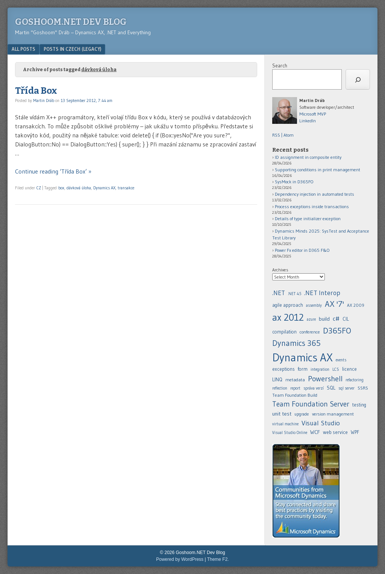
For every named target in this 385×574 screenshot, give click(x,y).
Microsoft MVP (312, 114)
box (61, 187)
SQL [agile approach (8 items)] (331, 388)
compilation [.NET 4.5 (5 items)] (284, 332)
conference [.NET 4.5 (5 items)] (310, 332)
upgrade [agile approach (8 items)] (301, 414)
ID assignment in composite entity (308, 157)
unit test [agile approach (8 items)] (281, 413)
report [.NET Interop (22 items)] (295, 388)
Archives (280, 270)
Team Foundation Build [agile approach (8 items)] (294, 395)
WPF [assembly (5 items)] (355, 432)
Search (279, 65)
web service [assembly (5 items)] (335, 432)
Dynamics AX (104, 187)
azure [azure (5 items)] (311, 319)
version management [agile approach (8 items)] (333, 414)
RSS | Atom (283, 135)
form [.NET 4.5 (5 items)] (303, 369)
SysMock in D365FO (294, 181)
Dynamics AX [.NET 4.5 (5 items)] (302, 357)
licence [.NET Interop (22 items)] (349, 369)
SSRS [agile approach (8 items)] (363, 388)
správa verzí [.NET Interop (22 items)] (313, 388)
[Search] (358, 79)
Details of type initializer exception (308, 218)
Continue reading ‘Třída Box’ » (53, 171)
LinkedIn (307, 120)
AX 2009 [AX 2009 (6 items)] (355, 305)
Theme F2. (218, 559)
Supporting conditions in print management (317, 169)
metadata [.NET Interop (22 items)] (295, 379)
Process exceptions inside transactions (312, 206)
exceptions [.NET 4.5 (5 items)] (283, 369)
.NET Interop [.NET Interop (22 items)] (322, 293)
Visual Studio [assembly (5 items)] (321, 423)
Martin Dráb (43, 100)
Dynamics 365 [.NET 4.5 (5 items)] (296, 343)
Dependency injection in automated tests (314, 194)
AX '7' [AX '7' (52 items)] (334, 304)
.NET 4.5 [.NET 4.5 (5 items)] (294, 293)
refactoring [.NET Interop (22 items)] (355, 380)
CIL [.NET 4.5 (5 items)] (346, 319)
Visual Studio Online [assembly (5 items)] (289, 432)
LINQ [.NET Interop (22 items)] (277, 379)
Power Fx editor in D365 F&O (302, 250)
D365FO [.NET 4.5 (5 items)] (337, 331)
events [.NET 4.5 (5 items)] (341, 360)
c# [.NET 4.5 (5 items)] (336, 318)
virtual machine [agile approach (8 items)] (285, 424)
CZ (38, 187)
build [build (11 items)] (324, 318)
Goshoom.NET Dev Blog (71, 22)
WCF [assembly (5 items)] (315, 432)
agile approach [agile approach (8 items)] (287, 305)
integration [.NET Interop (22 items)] (320, 369)
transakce (126, 187)
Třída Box (36, 90)
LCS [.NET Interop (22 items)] (335, 369)
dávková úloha (79, 187)
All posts (23, 49)
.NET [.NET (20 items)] (278, 293)
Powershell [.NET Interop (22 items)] (325, 378)
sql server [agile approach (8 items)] (346, 388)
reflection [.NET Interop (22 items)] (279, 388)
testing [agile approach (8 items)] (359, 405)
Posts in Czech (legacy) (72, 49)
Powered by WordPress (179, 559)
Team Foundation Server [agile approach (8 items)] (310, 403)
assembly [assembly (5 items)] (314, 305)
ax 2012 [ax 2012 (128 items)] (288, 317)
